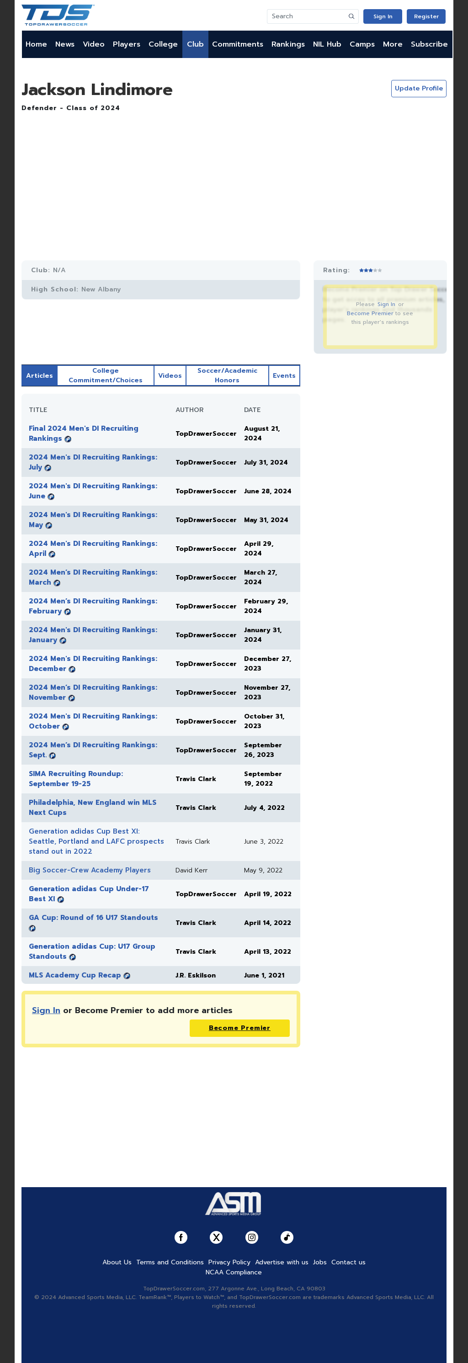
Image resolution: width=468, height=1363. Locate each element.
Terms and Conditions (170, 1262)
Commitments (237, 44)
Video (94, 44)
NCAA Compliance (234, 1272)
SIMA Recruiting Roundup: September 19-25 (76, 779)
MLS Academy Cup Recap (75, 975)
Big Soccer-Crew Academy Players (90, 870)
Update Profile (419, 88)
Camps (362, 44)
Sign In (383, 16)
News (64, 44)
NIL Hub (327, 44)
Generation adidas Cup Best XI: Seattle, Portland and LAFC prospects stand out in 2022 (96, 841)
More (393, 44)
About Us (117, 1262)
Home (36, 44)
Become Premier (370, 313)
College (163, 44)
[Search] (306, 16)
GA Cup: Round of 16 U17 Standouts (93, 918)
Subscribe (429, 44)
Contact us (348, 1262)
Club (195, 44)
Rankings (288, 44)
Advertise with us (281, 1262)
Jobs (320, 1262)
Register (426, 16)
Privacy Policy (229, 1262)
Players (126, 44)
